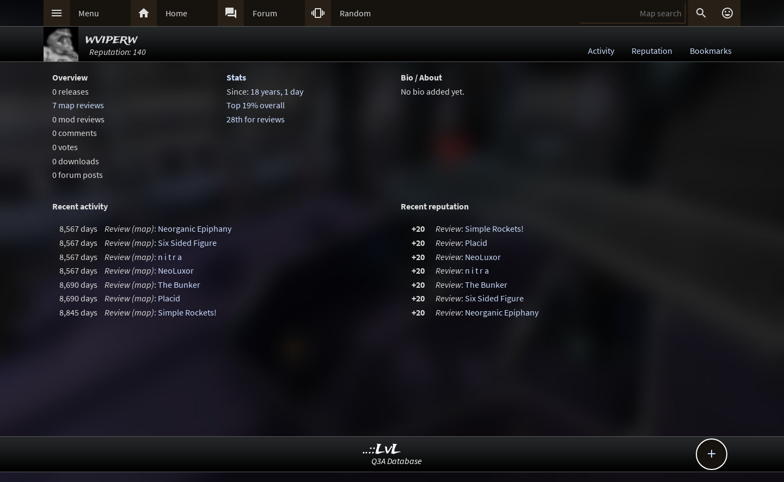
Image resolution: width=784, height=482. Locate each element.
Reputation (652, 50)
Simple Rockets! (187, 312)
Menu (88, 13)
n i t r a (170, 256)
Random (355, 13)
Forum (265, 13)
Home (176, 13)
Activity (601, 50)
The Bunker (179, 284)
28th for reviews (255, 119)
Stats (236, 77)
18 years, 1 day (276, 91)
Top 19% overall (255, 105)
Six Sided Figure (187, 242)
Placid (169, 298)
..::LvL (382, 449)
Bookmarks (711, 50)
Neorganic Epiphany (194, 228)
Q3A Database (396, 460)
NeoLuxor (176, 270)
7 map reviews (78, 105)
